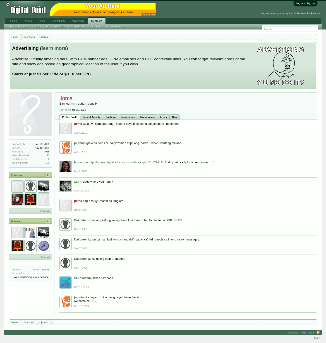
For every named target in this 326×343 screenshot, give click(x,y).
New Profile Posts (115, 26)
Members (96, 21)
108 (47, 163)
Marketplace (147, 117)
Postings (111, 117)
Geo (174, 117)
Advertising (78, 20)
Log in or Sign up (305, 3)
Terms (317, 338)
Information (128, 117)
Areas (163, 117)
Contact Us (292, 332)
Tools (42, 20)
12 (48, 155)
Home (13, 20)
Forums (28, 20)
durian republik (41, 269)
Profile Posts (69, 117)
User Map (80, 26)
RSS (318, 332)
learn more (54, 48)
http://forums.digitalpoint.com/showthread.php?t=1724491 (126, 162)
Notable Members (18, 26)
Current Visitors (41, 26)
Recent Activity (92, 117)
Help (303, 332)
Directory (96, 26)
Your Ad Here (148, 15)
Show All (45, 211)
